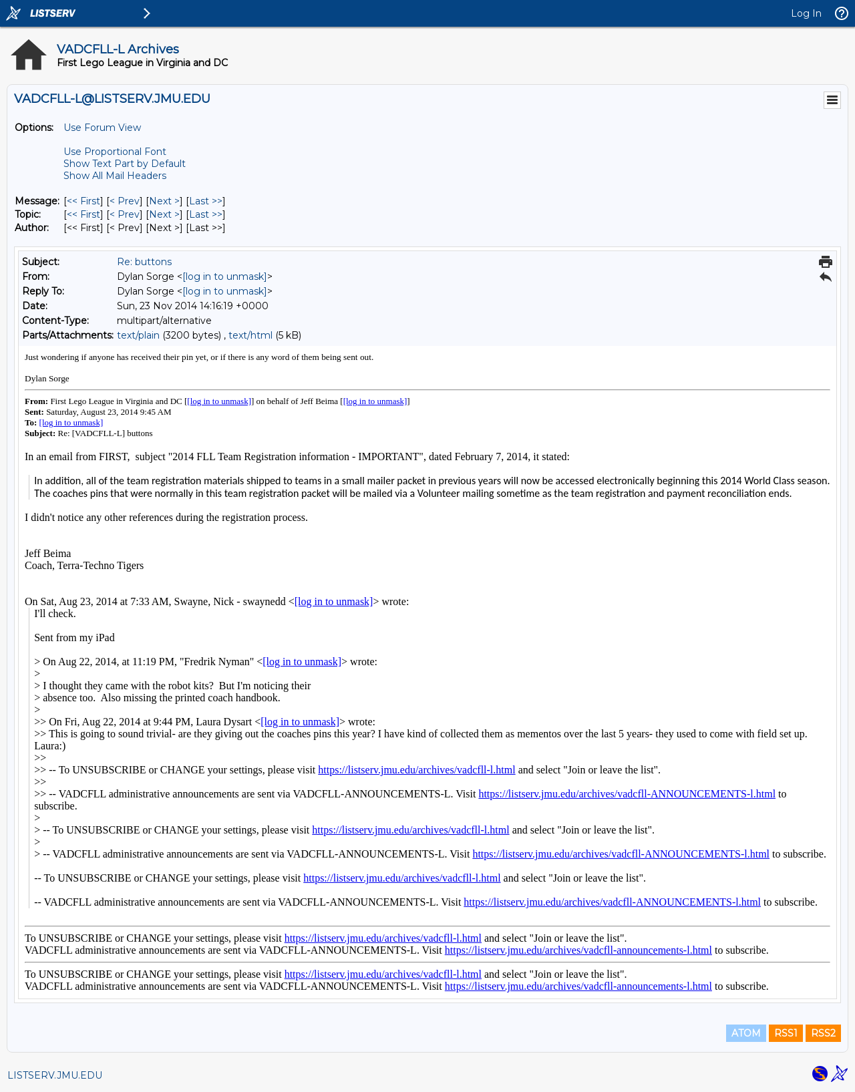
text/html (250, 335)
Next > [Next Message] (164, 201)
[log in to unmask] (224, 276)
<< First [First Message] (83, 201)
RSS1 (786, 1033)
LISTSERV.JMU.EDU (54, 1075)
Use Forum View (102, 128)
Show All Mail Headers (114, 176)
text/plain (138, 335)
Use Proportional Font (114, 152)
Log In (806, 13)
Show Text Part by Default (124, 164)
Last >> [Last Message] (205, 201)
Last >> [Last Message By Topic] (205, 214)
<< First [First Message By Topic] (83, 214)
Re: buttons (144, 262)
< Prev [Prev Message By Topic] (125, 214)
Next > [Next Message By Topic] (164, 214)
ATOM (746, 1033)
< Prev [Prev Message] (125, 201)
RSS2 (823, 1033)
